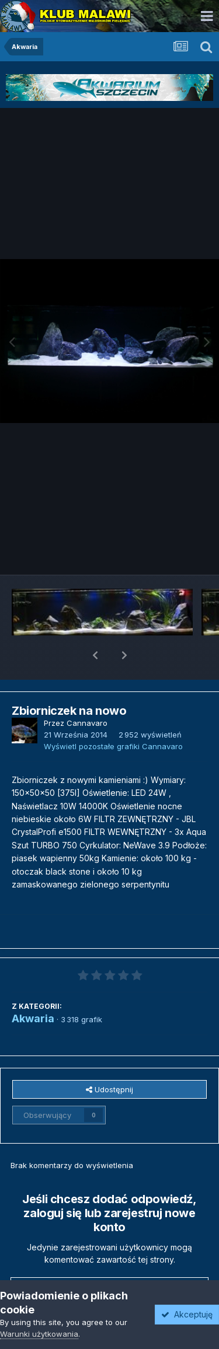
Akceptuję (187, 1314)
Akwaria (33, 988)
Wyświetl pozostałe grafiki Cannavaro (113, 716)
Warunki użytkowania (39, 1333)
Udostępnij (109, 1059)
